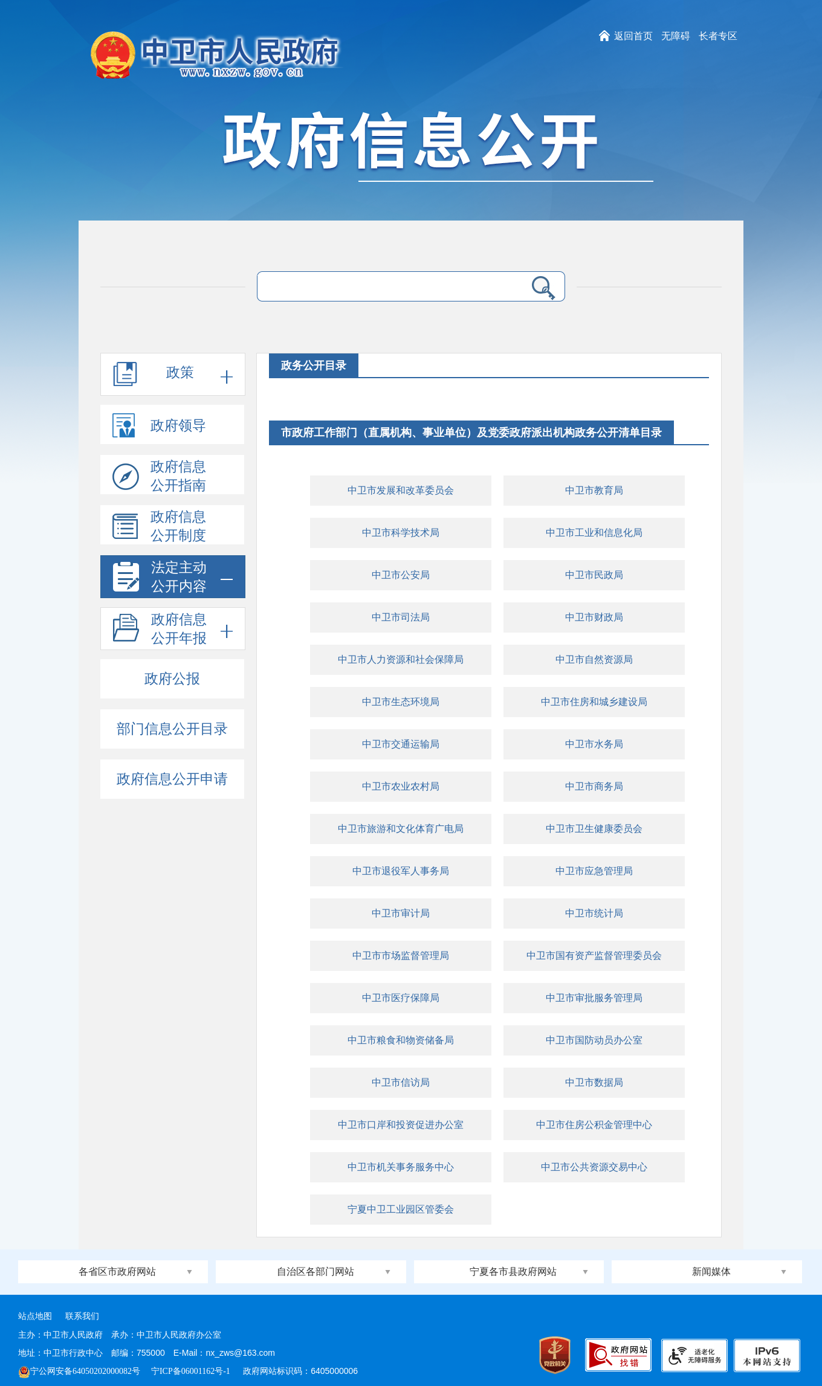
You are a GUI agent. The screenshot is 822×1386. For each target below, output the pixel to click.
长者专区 (718, 36)
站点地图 (35, 1316)
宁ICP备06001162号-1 (191, 1371)
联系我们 (82, 1316)
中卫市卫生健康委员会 (594, 829)
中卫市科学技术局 (400, 532)
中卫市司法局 (401, 617)
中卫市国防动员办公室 (594, 1040)
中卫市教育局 (594, 490)
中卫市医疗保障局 (400, 998)
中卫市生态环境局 (400, 702)
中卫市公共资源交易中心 (594, 1167)
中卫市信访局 (401, 1082)
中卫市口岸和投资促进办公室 (401, 1125)
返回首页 (633, 36)
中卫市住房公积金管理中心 (594, 1125)
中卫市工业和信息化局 (594, 532)
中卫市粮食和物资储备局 (401, 1040)
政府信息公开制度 (159, 526)
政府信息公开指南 (159, 476)
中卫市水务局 (594, 744)
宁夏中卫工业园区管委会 (401, 1209)
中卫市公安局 (401, 575)
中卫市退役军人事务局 (400, 871)
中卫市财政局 (594, 617)
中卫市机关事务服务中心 (401, 1167)
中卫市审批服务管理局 (594, 998)
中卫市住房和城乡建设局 (594, 702)
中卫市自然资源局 (594, 659)
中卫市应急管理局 (594, 871)
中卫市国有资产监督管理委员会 (594, 955)
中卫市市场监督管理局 (400, 955)
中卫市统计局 (594, 913)
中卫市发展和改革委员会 (401, 490)
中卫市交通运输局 (400, 744)
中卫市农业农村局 (400, 786)
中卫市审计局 (401, 913)
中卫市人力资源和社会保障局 (401, 659)
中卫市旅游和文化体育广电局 (401, 829)
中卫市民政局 (594, 575)
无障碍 (675, 36)
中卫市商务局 (594, 786)
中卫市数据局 (594, 1082)
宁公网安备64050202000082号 (79, 1371)
